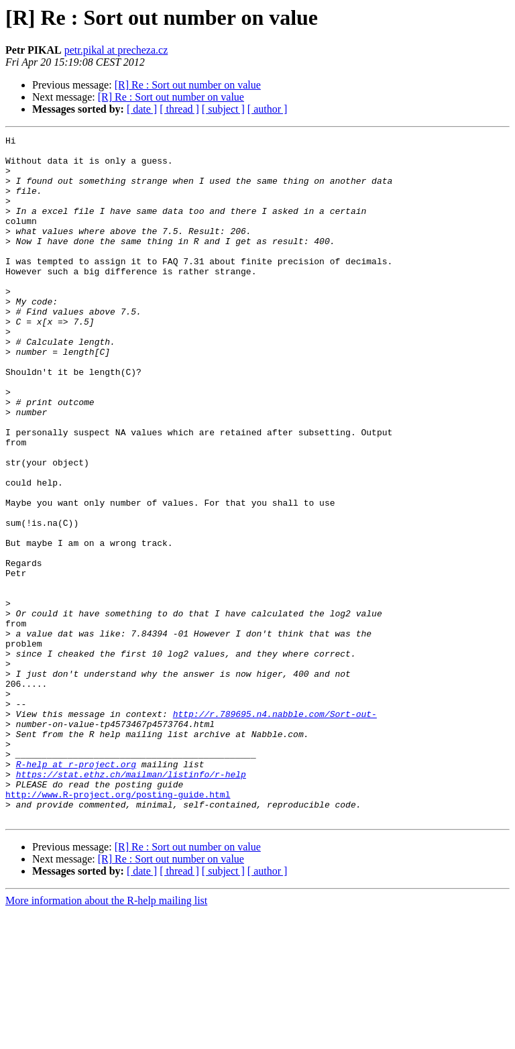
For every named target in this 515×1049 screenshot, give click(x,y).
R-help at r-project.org (76, 891)
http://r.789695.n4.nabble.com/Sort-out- (275, 830)
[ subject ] (223, 109)
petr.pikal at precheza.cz (116, 50)
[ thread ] (179, 109)
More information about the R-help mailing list (106, 1037)
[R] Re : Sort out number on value (188, 85)
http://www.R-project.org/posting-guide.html (117, 927)
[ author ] (267, 109)
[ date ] (142, 109)
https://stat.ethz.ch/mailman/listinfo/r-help (131, 903)
